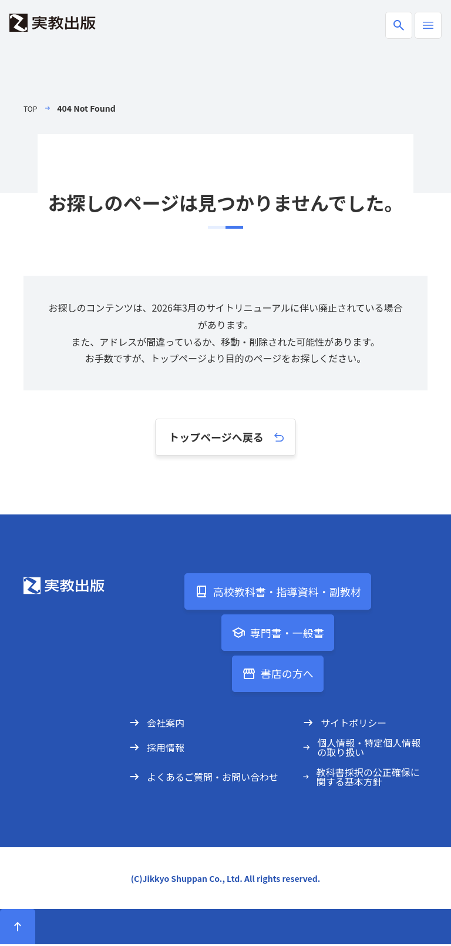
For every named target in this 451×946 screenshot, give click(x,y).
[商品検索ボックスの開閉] (398, 25)
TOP (31, 108)
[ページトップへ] (17, 928)
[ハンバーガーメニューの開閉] (428, 25)
